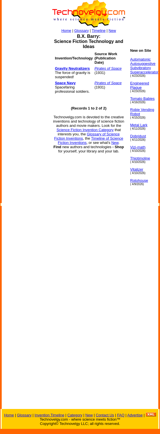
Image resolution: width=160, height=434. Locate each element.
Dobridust (138, 136)
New (112, 30)
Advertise (135, 415)
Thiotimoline (140, 158)
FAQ (120, 415)
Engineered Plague (139, 85)
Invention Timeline (50, 415)
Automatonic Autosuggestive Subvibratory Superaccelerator (144, 65)
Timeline (99, 30)
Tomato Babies (142, 98)
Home (66, 30)
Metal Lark (138, 125)
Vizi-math (138, 147)
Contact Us (105, 415)
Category (74, 415)
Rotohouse (139, 180)
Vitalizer (136, 169)
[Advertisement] (24, 133)
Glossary (81, 30)
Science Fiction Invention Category (85, 130)
